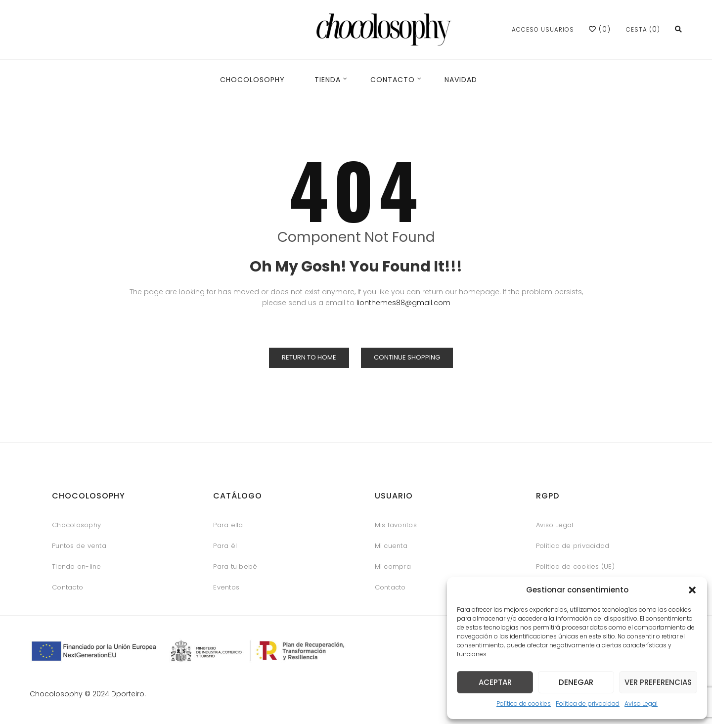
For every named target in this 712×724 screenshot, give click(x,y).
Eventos (226, 587)
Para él (225, 545)
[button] (692, 590)
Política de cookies (523, 703)
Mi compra (393, 566)
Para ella (228, 525)
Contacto (67, 587)
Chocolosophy (76, 525)
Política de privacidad (588, 703)
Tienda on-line (76, 566)
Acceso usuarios (542, 29)
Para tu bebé (235, 566)
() (600, 29)
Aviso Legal (641, 703)
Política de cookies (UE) (575, 566)
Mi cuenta (391, 545)
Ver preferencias (658, 682)
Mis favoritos (396, 525)
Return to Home (309, 357)
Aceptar (495, 682)
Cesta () (643, 29)
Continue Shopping (407, 357)
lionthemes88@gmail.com (403, 303)
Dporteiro (127, 694)
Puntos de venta (79, 545)
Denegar (576, 682)
